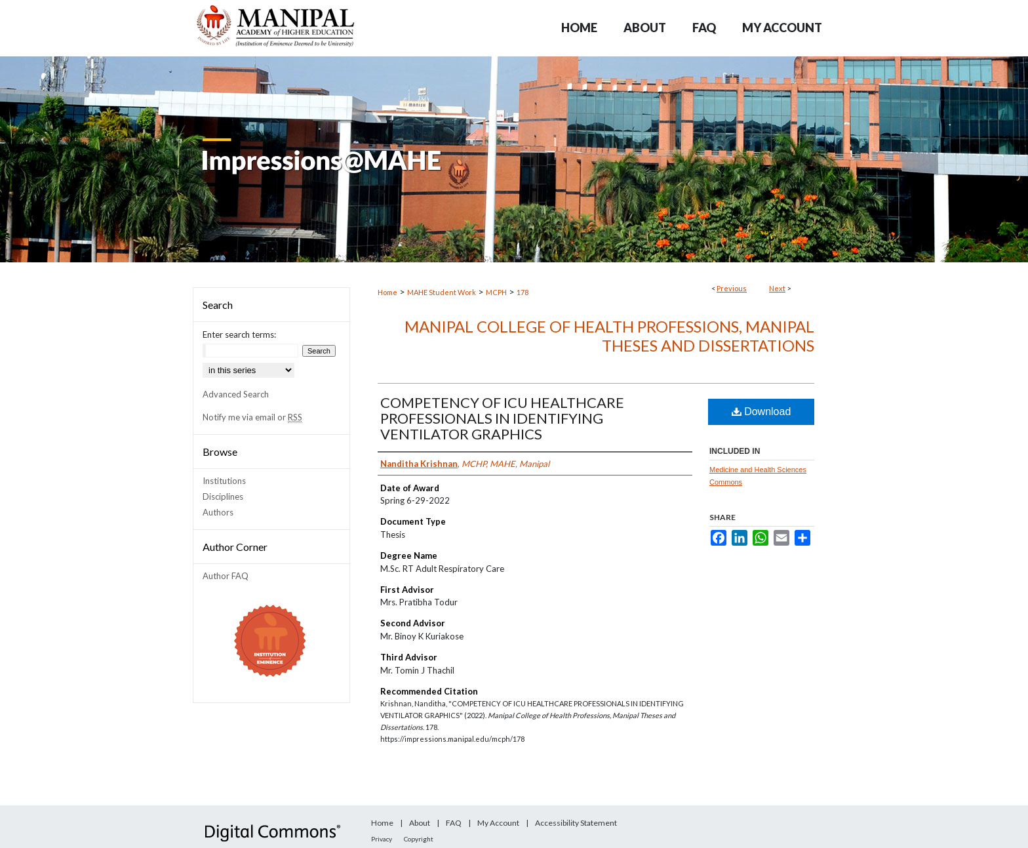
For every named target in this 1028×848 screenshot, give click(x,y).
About (419, 823)
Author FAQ (225, 576)
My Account (498, 823)
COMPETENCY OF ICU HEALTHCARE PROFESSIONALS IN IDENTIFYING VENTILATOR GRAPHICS (502, 418)
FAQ (454, 823)
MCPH (496, 292)
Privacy (381, 839)
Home (387, 292)
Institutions (224, 480)
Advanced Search (236, 394)
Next (777, 288)
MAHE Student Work (441, 292)
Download (761, 411)
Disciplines (223, 496)
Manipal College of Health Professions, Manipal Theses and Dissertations (609, 336)
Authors (218, 512)
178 (522, 292)
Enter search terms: (239, 334)
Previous (732, 288)
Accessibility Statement (576, 823)
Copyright (418, 839)
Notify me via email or (252, 417)
